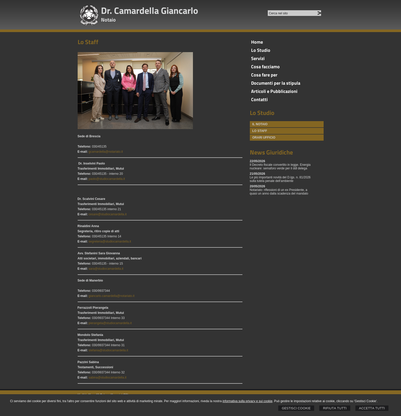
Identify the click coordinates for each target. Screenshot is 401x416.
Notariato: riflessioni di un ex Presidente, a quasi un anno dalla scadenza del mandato (279, 191)
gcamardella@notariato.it (106, 151)
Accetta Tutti (372, 408)
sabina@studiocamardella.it (108, 377)
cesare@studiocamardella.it (108, 214)
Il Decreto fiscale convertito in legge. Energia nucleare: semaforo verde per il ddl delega (280, 166)
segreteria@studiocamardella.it (110, 241)
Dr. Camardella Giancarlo (149, 10)
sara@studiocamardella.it (106, 268)
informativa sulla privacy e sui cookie (247, 401)
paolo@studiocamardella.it (107, 179)
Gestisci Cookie (296, 408)
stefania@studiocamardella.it (108, 350)
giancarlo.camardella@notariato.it (112, 296)
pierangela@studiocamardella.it (110, 323)
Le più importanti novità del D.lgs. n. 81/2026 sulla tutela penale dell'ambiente (280, 179)
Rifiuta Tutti (334, 408)
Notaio (108, 20)
